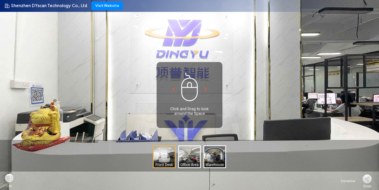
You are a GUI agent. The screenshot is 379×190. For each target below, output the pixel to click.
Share (367, 186)
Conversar (345, 181)
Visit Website (107, 5)
